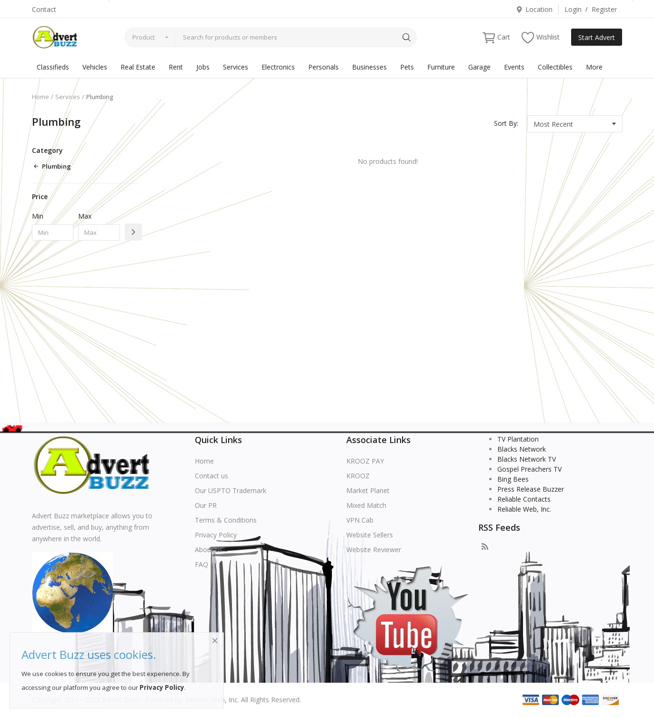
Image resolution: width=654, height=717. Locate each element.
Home (40, 96)
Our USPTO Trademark (230, 490)
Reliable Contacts (524, 499)
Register (604, 9)
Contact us (211, 475)
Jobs (203, 66)
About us (208, 549)
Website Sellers (369, 534)
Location (534, 9)
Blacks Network (521, 449)
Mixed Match (366, 505)
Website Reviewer (373, 549)
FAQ (201, 564)
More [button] (594, 66)
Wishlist (541, 37)
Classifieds (53, 66)
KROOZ (358, 475)
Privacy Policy (216, 534)
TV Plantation (518, 439)
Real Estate (138, 66)
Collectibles (555, 66)
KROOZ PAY (365, 460)
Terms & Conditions (226, 520)
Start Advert (596, 37)
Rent (176, 66)
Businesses (369, 66)
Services (235, 66)
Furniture (441, 66)
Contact (44, 9)
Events (514, 66)
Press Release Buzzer (530, 489)
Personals (323, 66)
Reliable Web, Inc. (524, 509)
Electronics (278, 66)
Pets (407, 66)
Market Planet (368, 490)
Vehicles (94, 66)
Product (143, 37)
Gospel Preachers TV (529, 469)
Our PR (206, 505)
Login (573, 9)
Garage (479, 66)
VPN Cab (359, 520)
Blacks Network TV (526, 459)
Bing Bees (513, 479)
